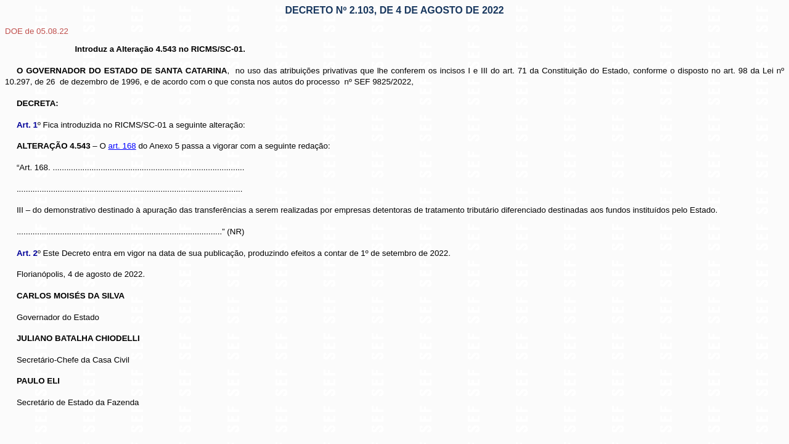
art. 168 (122, 145)
